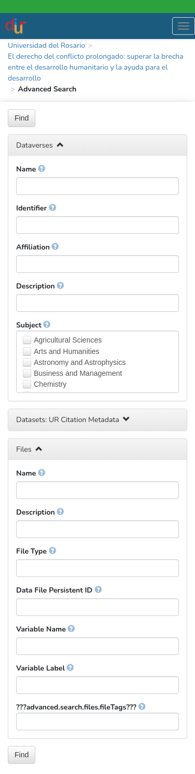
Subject (33, 325)
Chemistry (50, 384)
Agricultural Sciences (68, 340)
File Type (36, 551)
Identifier (36, 208)
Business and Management (78, 373)
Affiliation (37, 247)
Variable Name (45, 629)
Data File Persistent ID (59, 590)
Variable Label (45, 668)
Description (40, 286)
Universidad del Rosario (46, 45)
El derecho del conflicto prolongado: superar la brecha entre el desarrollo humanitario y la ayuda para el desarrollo (96, 67)
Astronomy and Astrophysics (80, 362)
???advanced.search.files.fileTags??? (81, 707)
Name (30, 169)
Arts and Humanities (66, 351)
